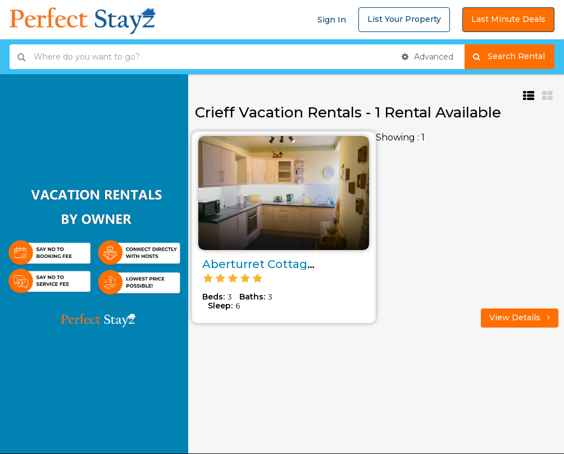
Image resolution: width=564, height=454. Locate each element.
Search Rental (513, 56)
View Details (519, 317)
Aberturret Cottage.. (261, 264)
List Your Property (404, 19)
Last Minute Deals (508, 19)
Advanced (427, 56)
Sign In (331, 20)
